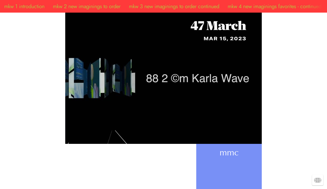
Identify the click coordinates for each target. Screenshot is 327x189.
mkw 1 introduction (24, 6)
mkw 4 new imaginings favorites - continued (274, 6)
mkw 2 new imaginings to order (87, 6)
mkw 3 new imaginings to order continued (174, 6)
